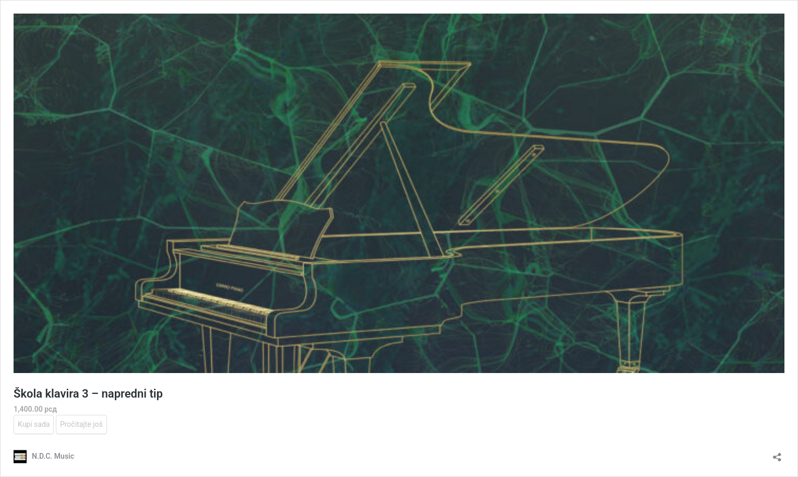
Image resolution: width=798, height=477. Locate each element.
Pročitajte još (81, 424)
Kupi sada (34, 424)
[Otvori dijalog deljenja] (777, 454)
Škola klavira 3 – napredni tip (88, 393)
